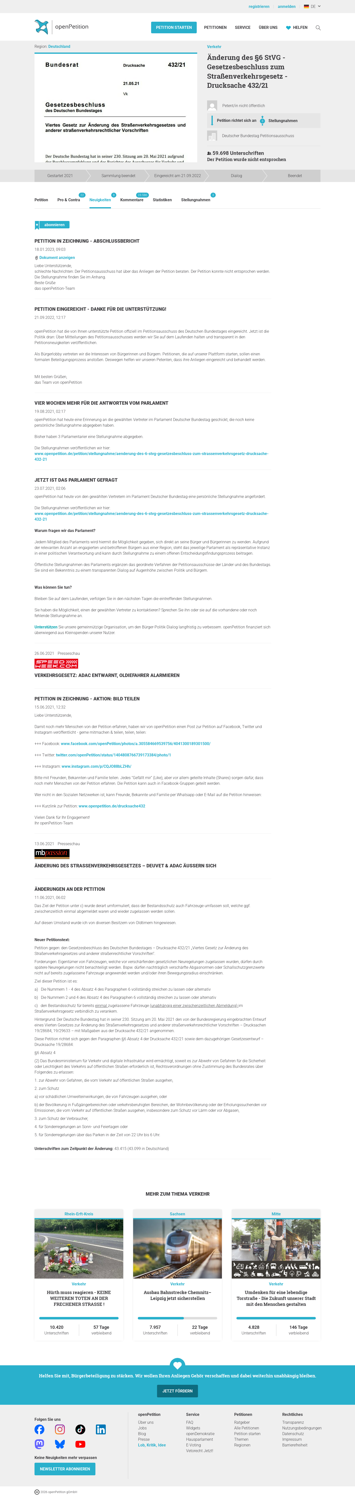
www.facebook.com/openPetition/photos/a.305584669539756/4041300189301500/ (136, 743)
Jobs (142, 1428)
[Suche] (318, 27)
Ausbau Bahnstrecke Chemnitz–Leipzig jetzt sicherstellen (177, 1295)
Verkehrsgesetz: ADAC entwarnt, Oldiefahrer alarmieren (107, 675)
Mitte (276, 1214)
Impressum (292, 1439)
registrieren (259, 6)
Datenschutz (293, 1433)
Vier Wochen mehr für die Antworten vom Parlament (101, 403)
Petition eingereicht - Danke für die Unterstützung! (100, 309)
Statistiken (162, 200)
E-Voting (193, 1445)
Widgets (193, 1428)
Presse (144, 1439)
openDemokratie (200, 1433)
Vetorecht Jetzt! (199, 1450)
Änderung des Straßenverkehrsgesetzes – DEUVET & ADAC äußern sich (125, 866)
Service (242, 27)
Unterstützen (46, 627)
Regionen (242, 1445)
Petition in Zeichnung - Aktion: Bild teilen (87, 699)
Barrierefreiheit (294, 1445)
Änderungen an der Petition (70, 889)
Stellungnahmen (283, 120)
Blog (142, 1433)
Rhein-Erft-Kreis (79, 1214)
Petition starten (174, 27)
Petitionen (216, 27)
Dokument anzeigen (55, 257)
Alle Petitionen (246, 1428)
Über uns (146, 1422)
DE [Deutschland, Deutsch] (310, 6)
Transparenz (293, 1422)
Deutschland (59, 46)
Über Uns (268, 27)
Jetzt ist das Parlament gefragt (76, 480)
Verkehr (214, 46)
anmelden (287, 6)
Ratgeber (242, 1422)
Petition (41, 200)
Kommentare (131, 197)
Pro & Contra (68, 197)
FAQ (189, 1422)
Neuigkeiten (100, 197)
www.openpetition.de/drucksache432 (112, 806)
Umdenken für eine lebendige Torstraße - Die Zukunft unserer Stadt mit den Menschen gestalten (276, 1298)
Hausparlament (199, 1439)
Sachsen (177, 1214)
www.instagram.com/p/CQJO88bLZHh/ (96, 766)
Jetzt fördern (177, 1391)
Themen (241, 1439)
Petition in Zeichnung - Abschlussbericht (87, 241)
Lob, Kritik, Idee (152, 1445)
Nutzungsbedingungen (302, 1428)
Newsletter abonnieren (65, 1469)
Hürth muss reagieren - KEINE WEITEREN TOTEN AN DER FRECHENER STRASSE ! (79, 1298)
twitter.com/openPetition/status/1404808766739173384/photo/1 (113, 755)
